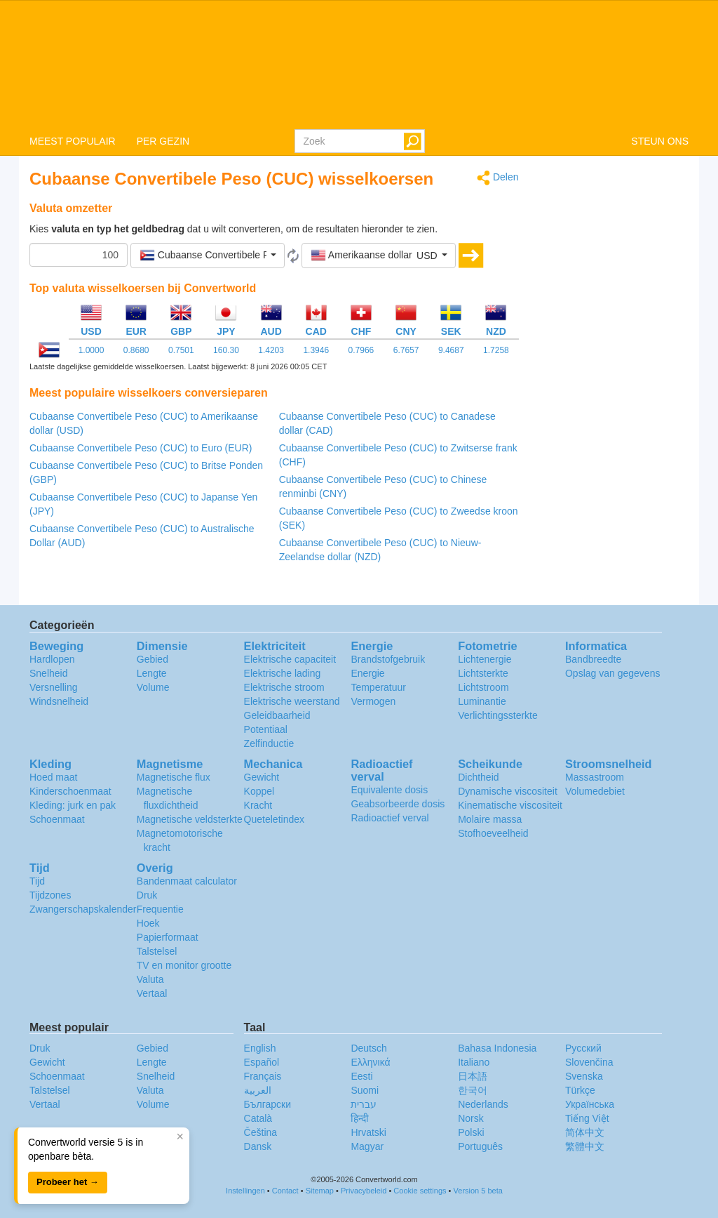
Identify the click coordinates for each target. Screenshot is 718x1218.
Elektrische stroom (284, 687)
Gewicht (262, 777)
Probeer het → (67, 1182)
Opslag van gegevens (612, 673)
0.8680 (136, 350)
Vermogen (373, 701)
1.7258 (496, 350)
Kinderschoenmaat (70, 791)
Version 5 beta (478, 1190)
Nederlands (483, 1104)
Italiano (473, 1062)
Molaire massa (490, 819)
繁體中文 (584, 1146)
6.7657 (406, 350)
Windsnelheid (58, 701)
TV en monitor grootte (184, 965)
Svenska (584, 1076)
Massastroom (594, 777)
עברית (364, 1104)
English (260, 1048)
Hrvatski (368, 1132)
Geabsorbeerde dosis (398, 803)
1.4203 (271, 350)
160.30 (226, 350)
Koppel (259, 791)
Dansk (258, 1146)
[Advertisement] (614, 380)
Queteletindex (274, 819)
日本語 (472, 1076)
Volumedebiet (595, 791)
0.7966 (361, 350)
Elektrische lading (282, 673)
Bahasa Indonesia (497, 1048)
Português (480, 1146)
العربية (257, 1090)
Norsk (471, 1118)
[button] (207, 255)
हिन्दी (360, 1118)
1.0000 (91, 350)
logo (359, 64)
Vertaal (152, 993)
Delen (497, 178)
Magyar (367, 1146)
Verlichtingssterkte (498, 715)
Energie (367, 673)
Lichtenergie (484, 659)
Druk (147, 895)
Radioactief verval (389, 817)
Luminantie (482, 701)
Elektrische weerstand (292, 701)
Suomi (365, 1090)
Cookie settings (419, 1190)
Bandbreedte (593, 659)
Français (263, 1076)
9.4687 (451, 350)
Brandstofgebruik (388, 659)
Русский (583, 1048)
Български (267, 1104)
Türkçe (580, 1090)
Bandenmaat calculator (187, 881)
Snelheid (48, 673)
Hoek (148, 923)
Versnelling (53, 687)
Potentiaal (265, 729)
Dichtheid (478, 777)
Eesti (361, 1076)
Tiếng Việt (587, 1118)
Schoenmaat (57, 819)
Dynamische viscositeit (507, 791)
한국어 (472, 1090)
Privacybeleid (363, 1190)
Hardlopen (52, 659)
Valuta (150, 979)
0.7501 (181, 350)
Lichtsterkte (483, 673)
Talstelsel (157, 951)
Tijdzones (50, 895)
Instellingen (245, 1190)
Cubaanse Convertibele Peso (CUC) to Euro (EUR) (140, 448)
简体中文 (584, 1132)
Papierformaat (167, 937)
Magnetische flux (173, 777)
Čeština (260, 1132)
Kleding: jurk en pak (72, 805)
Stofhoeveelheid (493, 833)
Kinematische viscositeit (510, 805)
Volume (153, 687)
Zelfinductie (269, 743)
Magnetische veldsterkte (190, 819)
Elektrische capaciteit (290, 659)
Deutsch (368, 1048)
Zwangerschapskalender (83, 909)
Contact (285, 1190)
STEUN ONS (660, 141)
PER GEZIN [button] (163, 141)
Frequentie (160, 909)
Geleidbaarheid (277, 715)
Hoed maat (53, 777)
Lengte (152, 673)
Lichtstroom (483, 687)
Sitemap (320, 1190)
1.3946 (316, 350)
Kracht (258, 805)
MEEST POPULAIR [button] (72, 141)
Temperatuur (378, 687)
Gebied (152, 659)
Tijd (37, 881)
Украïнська (589, 1104)
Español (262, 1062)
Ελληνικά (370, 1062)
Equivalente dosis (389, 789)
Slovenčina (589, 1062)
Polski (471, 1132)
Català (258, 1118)
